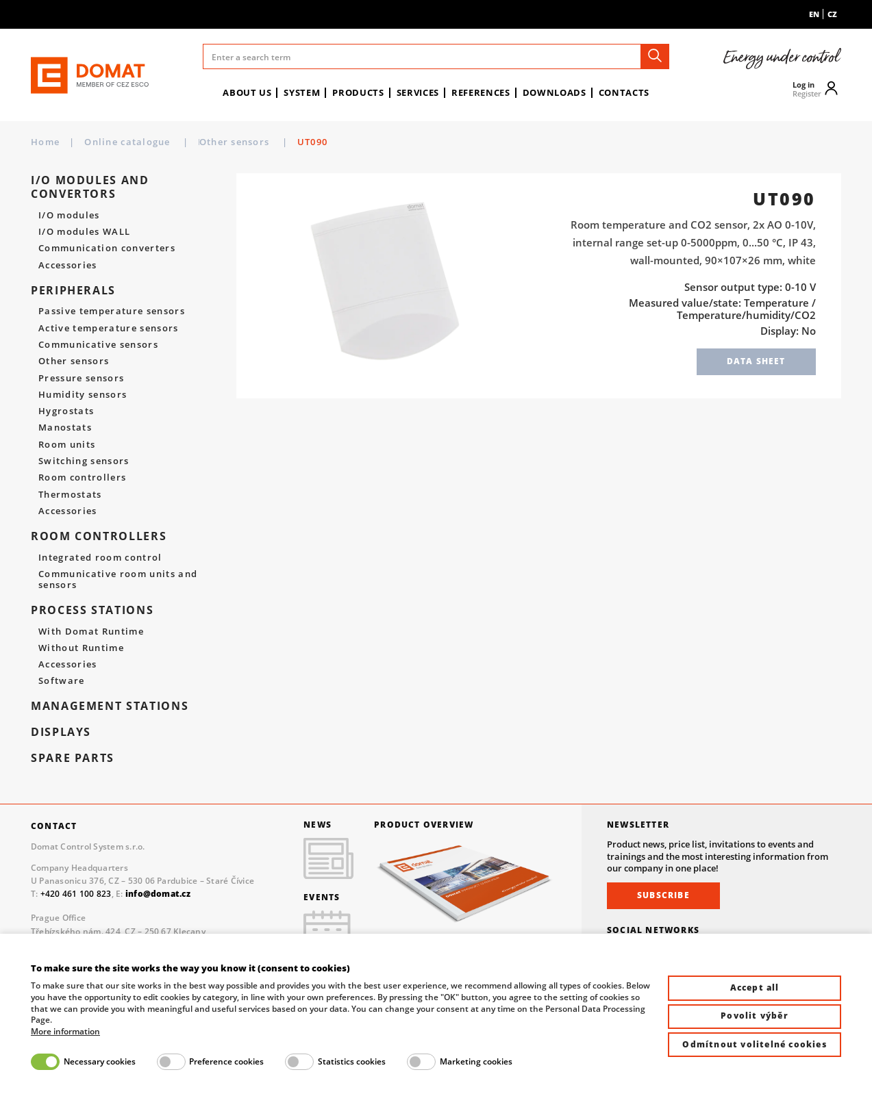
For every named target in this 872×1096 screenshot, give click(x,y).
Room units (66, 444)
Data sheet (756, 361)
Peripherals (229, 142)
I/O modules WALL (84, 232)
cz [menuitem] (832, 14)
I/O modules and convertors (90, 186)
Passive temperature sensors (111, 311)
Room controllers (82, 477)
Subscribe (663, 895)
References (480, 92)
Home (45, 142)
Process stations (92, 610)
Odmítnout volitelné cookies (754, 1044)
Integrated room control (100, 557)
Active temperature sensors (108, 328)
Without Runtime (81, 648)
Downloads (554, 92)
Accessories (67, 265)
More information (65, 1031)
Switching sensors (83, 461)
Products (358, 92)
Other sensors (321, 142)
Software (61, 681)
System (302, 92)
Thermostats (70, 494)
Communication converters (106, 248)
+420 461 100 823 (76, 894)
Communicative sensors (98, 345)
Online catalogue (128, 142)
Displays (61, 732)
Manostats (65, 427)
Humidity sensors (82, 395)
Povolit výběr (754, 1015)
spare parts (72, 758)
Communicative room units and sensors (117, 580)
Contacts (624, 92)
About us (247, 92)
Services (418, 92)
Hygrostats (66, 411)
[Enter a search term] (436, 56)
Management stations (109, 706)
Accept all (755, 987)
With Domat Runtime (91, 631)
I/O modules (69, 215)
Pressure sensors (81, 378)
